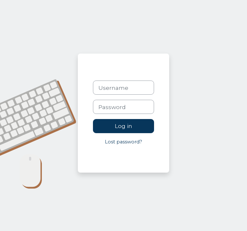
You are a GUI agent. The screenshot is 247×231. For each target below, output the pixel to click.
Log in (123, 126)
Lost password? (123, 142)
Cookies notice (129, 156)
